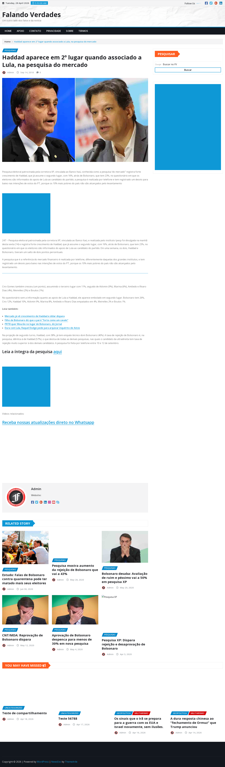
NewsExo (56, 761)
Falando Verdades (31, 14)
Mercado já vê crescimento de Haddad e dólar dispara (35, 316)
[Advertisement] (27, 213)
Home (8, 31)
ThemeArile (71, 761)
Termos (83, 31)
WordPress (43, 761)
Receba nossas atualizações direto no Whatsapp (48, 422)
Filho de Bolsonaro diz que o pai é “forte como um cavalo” (36, 320)
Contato (35, 31)
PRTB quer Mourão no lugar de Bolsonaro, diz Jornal (33, 324)
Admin (10, 72)
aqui (57, 351)
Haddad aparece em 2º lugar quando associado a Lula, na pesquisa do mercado (55, 41)
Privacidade (53, 31)
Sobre (69, 31)
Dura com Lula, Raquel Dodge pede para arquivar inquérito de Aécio (42, 327)
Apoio (20, 31)
